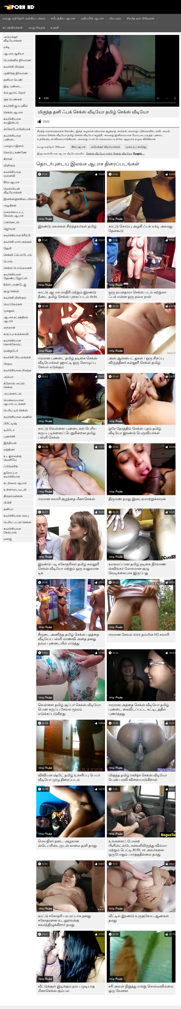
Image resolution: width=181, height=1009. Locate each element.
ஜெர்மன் (9, 228)
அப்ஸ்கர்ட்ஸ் (13, 393)
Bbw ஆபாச (11, 182)
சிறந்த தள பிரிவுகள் (140, 18)
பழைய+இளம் (14, 146)
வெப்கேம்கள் (13, 304)
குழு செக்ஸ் (11, 291)
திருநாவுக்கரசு (13, 496)
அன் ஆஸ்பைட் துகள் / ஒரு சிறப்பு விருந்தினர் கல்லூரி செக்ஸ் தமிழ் (136, 360)
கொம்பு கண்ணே (15, 152)
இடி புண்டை (12, 86)
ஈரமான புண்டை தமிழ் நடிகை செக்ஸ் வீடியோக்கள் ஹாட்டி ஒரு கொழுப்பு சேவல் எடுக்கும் (67, 362)
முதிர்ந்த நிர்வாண (16, 73)
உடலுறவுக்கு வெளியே (12, 457)
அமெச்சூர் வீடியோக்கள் (13, 38)
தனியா (8, 509)
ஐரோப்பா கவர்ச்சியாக (12, 474)
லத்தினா (9, 449)
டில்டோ (9, 430)
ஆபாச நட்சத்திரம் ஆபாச (16, 319)
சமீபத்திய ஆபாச (63, 18)
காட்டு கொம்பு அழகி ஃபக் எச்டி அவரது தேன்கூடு (140, 228)
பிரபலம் (115, 18)
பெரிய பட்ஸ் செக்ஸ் (17, 522)
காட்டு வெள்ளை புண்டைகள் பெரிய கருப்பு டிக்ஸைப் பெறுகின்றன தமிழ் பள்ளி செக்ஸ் (67, 433)
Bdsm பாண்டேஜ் (15, 284)
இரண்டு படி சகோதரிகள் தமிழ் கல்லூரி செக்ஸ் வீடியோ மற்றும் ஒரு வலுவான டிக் (68, 568)
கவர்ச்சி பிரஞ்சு (14, 66)
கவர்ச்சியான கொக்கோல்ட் (13, 342)
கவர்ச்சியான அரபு (16, 515)
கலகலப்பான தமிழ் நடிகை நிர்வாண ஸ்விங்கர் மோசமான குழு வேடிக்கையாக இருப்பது (137, 568)
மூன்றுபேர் (11, 350)
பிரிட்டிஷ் (10, 423)
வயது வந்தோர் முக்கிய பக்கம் (24, 18)
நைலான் (9, 327)
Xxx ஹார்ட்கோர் (14, 93)
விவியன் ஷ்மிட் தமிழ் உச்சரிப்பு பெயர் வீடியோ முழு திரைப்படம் (69, 777)
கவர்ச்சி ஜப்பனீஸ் (16, 106)
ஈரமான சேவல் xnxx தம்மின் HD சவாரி (139, 635)
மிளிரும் (9, 165)
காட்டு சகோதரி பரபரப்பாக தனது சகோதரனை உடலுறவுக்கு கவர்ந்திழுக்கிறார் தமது (64, 920)
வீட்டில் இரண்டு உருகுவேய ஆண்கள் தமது (139, 918)
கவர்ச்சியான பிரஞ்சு (17, 370)
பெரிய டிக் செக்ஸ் (16, 410)
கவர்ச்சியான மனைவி (12, 173)
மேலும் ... (139, 153)
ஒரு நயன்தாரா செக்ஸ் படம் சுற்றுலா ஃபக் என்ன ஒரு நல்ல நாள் (137, 294)
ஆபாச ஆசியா (14, 53)
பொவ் (8, 261)
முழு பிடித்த (36, 27)
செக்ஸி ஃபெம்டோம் (18, 255)
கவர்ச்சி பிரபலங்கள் (17, 357)
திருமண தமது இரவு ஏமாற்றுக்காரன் (137, 499)
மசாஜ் (8, 539)
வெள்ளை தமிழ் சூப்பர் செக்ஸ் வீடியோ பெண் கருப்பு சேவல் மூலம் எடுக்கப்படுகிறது (69, 709)
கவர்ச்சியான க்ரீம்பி (17, 235)
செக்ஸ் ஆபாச (13, 112)
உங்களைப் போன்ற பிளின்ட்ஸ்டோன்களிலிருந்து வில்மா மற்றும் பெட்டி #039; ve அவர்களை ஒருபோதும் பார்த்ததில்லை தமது (138, 847)
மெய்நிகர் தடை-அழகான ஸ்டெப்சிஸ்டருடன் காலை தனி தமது (67, 843)
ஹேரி (7, 248)
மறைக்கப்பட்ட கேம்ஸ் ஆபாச (14, 213)
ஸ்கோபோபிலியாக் (17, 129)
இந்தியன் (10, 443)
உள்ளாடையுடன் (15, 489)
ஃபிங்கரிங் (11, 466)
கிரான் (8, 159)
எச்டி (7, 47)
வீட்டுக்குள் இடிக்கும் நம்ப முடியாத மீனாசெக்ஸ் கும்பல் (66, 988)
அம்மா (8, 377)
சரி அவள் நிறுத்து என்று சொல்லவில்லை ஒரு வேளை (141, 988)
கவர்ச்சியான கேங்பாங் (12, 530)
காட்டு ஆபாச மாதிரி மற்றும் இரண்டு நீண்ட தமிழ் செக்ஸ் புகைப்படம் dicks (67, 294)
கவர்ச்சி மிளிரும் (15, 297)
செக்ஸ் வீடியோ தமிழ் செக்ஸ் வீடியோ (109, 153)
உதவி (55, 27)
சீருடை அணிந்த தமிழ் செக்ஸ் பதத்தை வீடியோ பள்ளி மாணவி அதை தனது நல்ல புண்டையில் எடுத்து (68, 639)
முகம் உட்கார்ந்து (135, 146)
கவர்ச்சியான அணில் (18, 417)
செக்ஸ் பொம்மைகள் (18, 268)
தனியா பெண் (13, 79)
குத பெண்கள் (13, 99)
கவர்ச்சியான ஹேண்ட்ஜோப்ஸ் (15, 276)
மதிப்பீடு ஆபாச (92, 18)
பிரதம (8, 364)
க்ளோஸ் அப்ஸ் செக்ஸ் (14, 385)
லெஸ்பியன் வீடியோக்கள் (13, 190)
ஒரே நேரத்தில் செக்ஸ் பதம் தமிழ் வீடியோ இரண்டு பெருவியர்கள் (135, 431)
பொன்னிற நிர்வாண (17, 60)
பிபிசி (7, 502)
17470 (46, 121)
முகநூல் (9, 310)
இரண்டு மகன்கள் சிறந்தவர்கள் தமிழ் (67, 226)
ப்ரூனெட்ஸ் (11, 222)
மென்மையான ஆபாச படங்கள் (15, 402)
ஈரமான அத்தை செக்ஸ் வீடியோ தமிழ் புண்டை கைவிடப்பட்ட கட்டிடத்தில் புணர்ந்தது (139, 709)
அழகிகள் (10, 205)
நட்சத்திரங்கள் (13, 27)
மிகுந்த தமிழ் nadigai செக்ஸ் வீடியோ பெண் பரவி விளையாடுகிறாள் (138, 777)
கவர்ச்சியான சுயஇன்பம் (12, 120)
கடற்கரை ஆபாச (15, 483)
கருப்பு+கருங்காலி (16, 334)
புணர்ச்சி (9, 436)
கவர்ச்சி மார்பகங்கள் (18, 242)
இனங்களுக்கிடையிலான (19, 199)
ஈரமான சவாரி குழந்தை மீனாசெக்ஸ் (66, 499)
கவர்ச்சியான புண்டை (12, 137)
